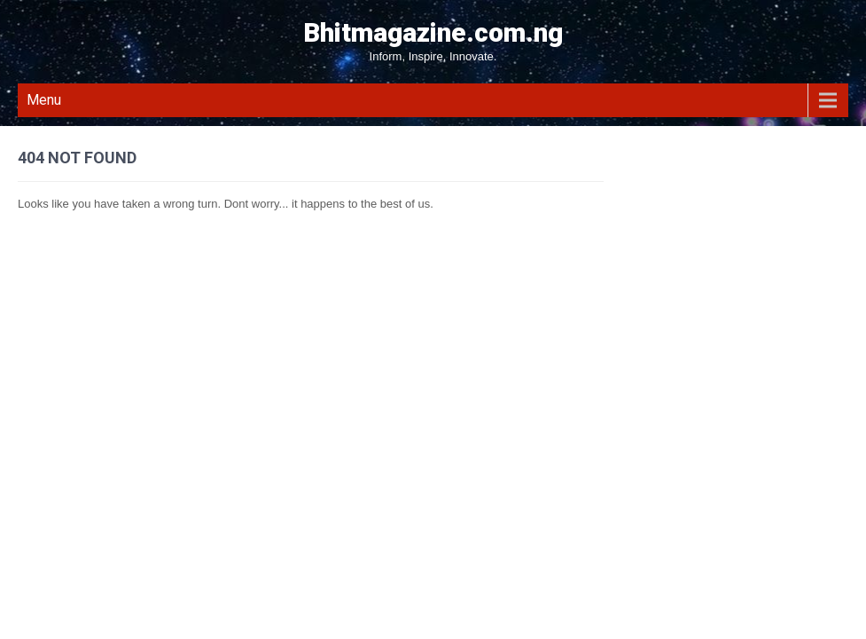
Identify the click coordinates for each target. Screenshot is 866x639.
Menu (44, 99)
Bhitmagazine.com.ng (433, 32)
